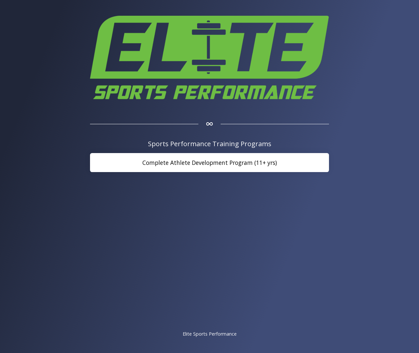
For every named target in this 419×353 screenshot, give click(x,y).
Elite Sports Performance (210, 334)
